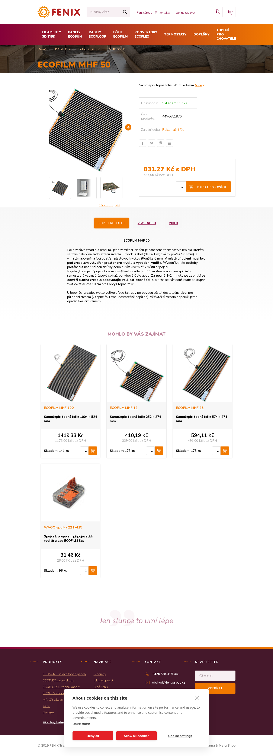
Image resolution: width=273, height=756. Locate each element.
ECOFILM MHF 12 (124, 407)
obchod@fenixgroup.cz (168, 682)
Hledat (124, 12)
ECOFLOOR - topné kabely (61, 687)
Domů (42, 49)
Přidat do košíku (211, 187)
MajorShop (227, 745)
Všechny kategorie (57, 722)
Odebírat (215, 688)
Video (173, 223)
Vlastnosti (147, 223)
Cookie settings (180, 736)
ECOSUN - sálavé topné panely (64, 674)
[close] (197, 697)
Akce (46, 706)
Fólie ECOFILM (89, 49)
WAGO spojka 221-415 (63, 527)
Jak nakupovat (185, 13)
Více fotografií (109, 205)
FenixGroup (144, 13)
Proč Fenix (101, 687)
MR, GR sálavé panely (58, 699)
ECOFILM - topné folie (58, 693)
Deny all (93, 736)
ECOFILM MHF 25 (190, 407)
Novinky (48, 712)
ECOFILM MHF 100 (59, 407)
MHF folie (117, 49)
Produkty (100, 674)
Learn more (81, 723)
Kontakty (164, 13)
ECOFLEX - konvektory (58, 680)
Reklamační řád (173, 130)
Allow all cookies (137, 736)
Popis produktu (112, 223)
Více (198, 85)
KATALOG (62, 49)
